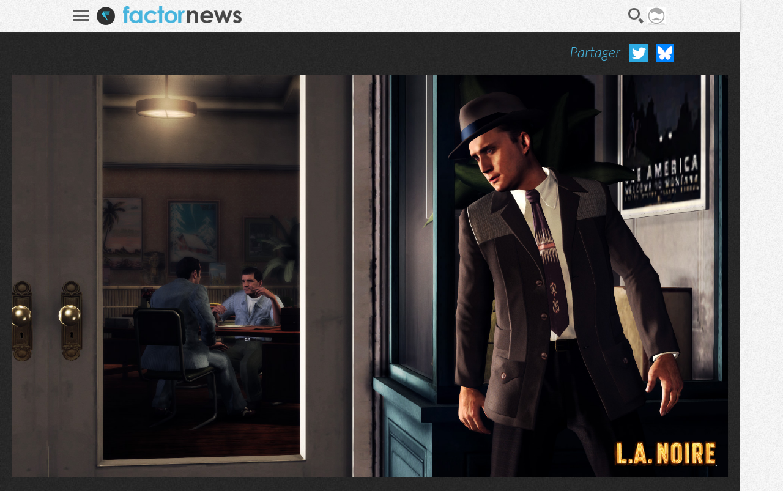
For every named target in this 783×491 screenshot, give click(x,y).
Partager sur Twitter (638, 53)
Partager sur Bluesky (665, 53)
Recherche (636, 16)
